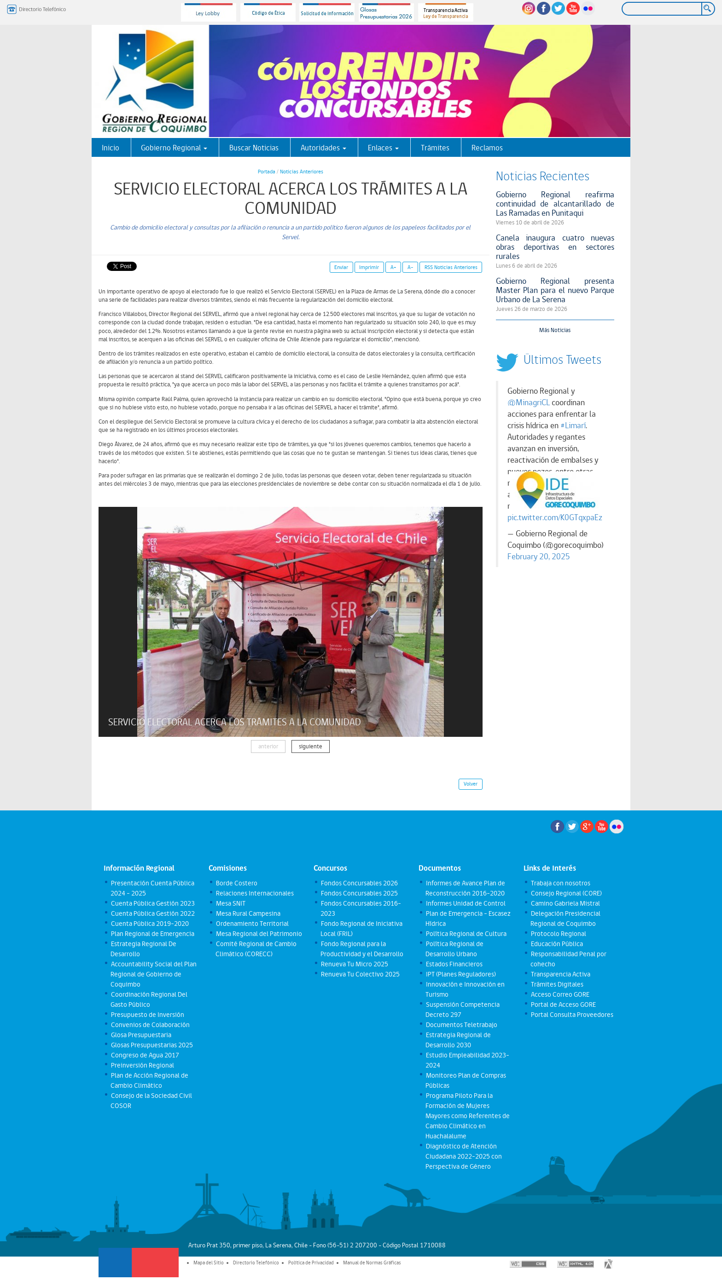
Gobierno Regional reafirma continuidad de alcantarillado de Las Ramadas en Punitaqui (555, 203)
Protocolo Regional (558, 934)
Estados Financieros (453, 964)
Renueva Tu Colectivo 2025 (359, 974)
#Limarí (573, 425)
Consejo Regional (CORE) (565, 893)
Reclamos (487, 147)
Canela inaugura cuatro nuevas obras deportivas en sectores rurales (555, 247)
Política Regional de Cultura (465, 934)
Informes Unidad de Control (465, 903)
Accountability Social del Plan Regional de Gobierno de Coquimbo (153, 974)
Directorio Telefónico (256, 1262)
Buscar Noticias (254, 147)
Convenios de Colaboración (150, 1025)
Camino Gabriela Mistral (565, 903)
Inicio (110, 147)
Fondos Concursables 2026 (358, 883)
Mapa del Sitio (208, 1262)
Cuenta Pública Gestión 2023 (152, 903)
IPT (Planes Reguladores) (460, 974)
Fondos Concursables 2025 (358, 893)
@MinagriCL (528, 402)
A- (410, 267)
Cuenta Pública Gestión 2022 (152, 913)
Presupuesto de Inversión (147, 1014)
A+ (393, 267)
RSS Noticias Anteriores (451, 267)
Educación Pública (556, 944)
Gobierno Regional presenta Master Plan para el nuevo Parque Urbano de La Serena (555, 290)
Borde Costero (236, 883)
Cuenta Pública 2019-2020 (149, 923)
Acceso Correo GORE (559, 994)
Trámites (435, 147)
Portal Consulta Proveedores (571, 1014)
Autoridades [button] (323, 147)
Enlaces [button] (383, 147)
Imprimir (369, 267)
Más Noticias (555, 330)
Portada (266, 171)
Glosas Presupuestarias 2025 (151, 1045)
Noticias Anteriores (301, 171)
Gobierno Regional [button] (174, 147)
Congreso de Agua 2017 (145, 1055)
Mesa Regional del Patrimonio (258, 934)
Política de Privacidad (311, 1262)
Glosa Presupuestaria (141, 1035)
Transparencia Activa (560, 974)
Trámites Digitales (556, 984)
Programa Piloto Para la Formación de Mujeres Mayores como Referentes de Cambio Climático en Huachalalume (467, 1115)
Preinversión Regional (142, 1065)
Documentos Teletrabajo (461, 1025)
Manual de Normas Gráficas (372, 1262)
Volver (470, 784)
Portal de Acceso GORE (562, 1004)
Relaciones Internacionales (254, 893)
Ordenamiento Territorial (251, 923)
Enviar (341, 267)
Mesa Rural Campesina (247, 913)
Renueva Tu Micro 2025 (354, 964)
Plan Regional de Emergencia (152, 934)
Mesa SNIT (230, 903)
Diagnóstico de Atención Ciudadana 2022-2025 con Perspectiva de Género (463, 1156)
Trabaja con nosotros (560, 883)
